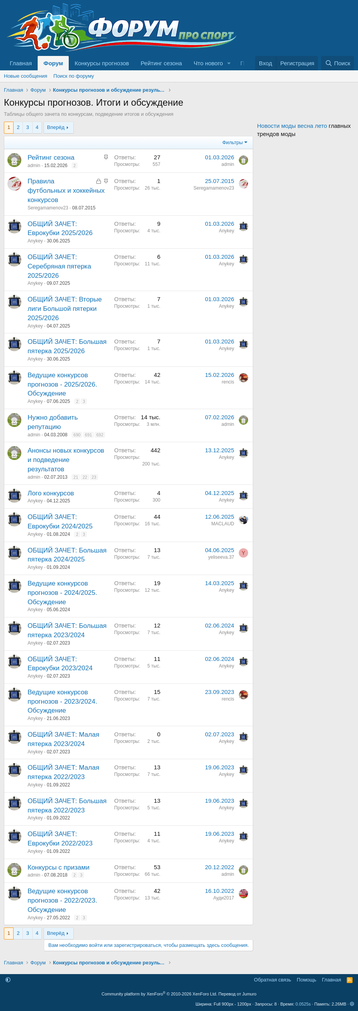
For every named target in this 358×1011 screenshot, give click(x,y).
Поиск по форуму (74, 76)
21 (75, 477)
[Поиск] (337, 63)
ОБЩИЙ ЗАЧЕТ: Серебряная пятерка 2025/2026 (59, 266)
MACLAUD (222, 523)
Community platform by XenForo (159, 994)
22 (84, 477)
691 (88, 434)
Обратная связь (272, 980)
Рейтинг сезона (161, 63)
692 (99, 434)
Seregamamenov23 (48, 208)
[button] (229, 63)
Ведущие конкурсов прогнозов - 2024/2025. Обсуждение (62, 593)
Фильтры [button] (232, 142)
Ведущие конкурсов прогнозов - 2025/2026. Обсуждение (62, 384)
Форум (53, 63)
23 (94, 477)
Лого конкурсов (51, 493)
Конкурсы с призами (58, 867)
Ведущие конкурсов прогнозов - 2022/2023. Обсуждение (62, 900)
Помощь (306, 980)
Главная (21, 63)
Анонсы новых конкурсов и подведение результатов (66, 460)
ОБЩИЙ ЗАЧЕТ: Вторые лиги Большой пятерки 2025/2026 (65, 309)
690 (76, 434)
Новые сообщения (25, 76)
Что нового (208, 63)
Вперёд (55, 127)
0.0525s (303, 1004)
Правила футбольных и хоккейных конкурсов (66, 191)
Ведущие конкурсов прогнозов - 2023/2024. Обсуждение (62, 702)
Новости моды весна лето (292, 125)
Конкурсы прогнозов (102, 63)
